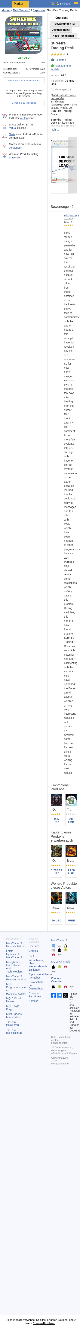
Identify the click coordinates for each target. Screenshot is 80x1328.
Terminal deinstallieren (14, 1031)
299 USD (71, 820)
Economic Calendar (57, 980)
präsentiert (15, 157)
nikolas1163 (71, 215)
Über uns (34, 946)
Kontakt (33, 1000)
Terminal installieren (12, 1023)
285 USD (57, 820)
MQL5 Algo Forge (12, 1008)
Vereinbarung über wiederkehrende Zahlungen (38, 965)
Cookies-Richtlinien (35, 995)
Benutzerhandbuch (17, 978)
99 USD (57, 920)
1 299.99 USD (56, 872)
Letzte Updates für (14, 954)
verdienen (15, 147)
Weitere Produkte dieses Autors (24, 80)
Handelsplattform (16, 945)
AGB (31, 955)
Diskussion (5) (61, 29)
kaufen (24, 118)
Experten (60, 59)
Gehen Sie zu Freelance (24, 103)
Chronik (33, 950)
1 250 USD (71, 872)
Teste (12, 134)
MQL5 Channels (60, 961)
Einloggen (65, 3)
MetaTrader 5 (59, 940)
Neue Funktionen (63, 35)
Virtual (13, 127)
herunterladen (14, 1015)
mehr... (55, 129)
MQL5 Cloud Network (13, 1000)
